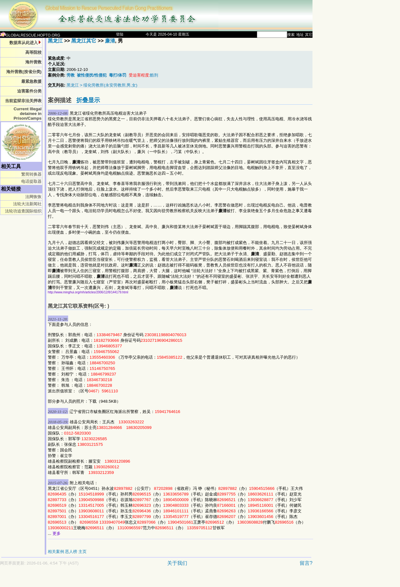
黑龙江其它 (83, 40)
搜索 (291, 34)
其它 (308, 34)
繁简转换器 (31, 174)
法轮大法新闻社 (27, 203)
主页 (82, 551)
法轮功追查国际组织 (23, 211)
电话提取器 (31, 181)
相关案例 (56, 551)
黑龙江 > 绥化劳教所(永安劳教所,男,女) (102, 85)
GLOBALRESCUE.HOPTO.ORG (30, 35)
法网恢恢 (33, 196)
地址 (300, 34)
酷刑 (154, 75)
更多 (56, 533)
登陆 (119, 34)
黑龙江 (55, 40)
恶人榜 (71, 551)
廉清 (110, 40)
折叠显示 (88, 100)
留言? (306, 563)
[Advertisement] (134, 579)
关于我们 (177, 563)
